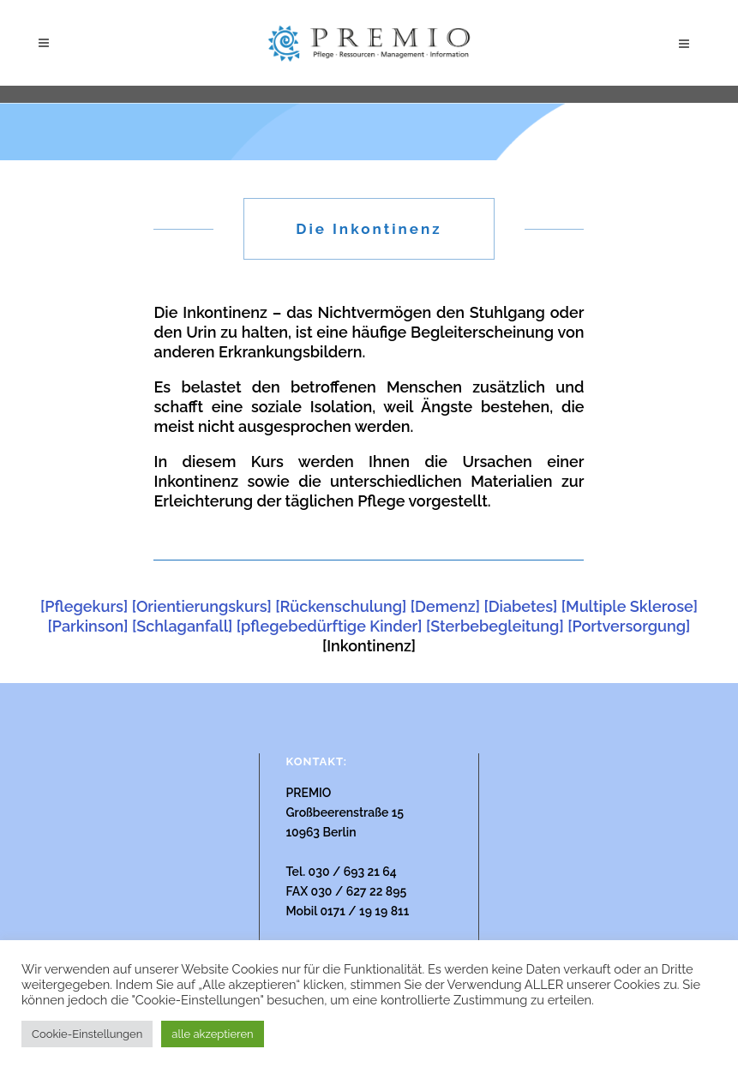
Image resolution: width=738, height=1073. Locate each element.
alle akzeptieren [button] (212, 1034)
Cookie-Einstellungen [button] (87, 1034)
